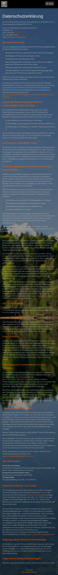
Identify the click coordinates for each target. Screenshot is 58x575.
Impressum (29, 570)
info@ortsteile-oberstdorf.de (16, 37)
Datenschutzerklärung (35, 495)
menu (51, 4)
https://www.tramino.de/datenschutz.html (41, 534)
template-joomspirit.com (57, 567)
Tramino (44, 492)
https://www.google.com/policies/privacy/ (16, 403)
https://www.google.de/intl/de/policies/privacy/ (18, 456)
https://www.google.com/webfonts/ (14, 379)
